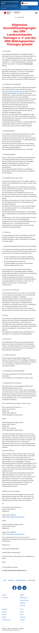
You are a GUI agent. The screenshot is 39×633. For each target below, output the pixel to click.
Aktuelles (4, 617)
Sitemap (22, 614)
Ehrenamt (4, 614)
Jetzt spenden (5, 597)
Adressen (22, 611)
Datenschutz (23, 617)
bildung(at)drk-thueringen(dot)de (15, 517)
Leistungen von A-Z (6, 619)
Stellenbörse (23, 602)
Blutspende (22, 605)
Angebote (4, 611)
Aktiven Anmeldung (24, 600)
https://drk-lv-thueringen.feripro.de (14, 91)
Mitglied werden (23, 597)
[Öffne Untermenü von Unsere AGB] (19, 17)
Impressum (22, 619)
